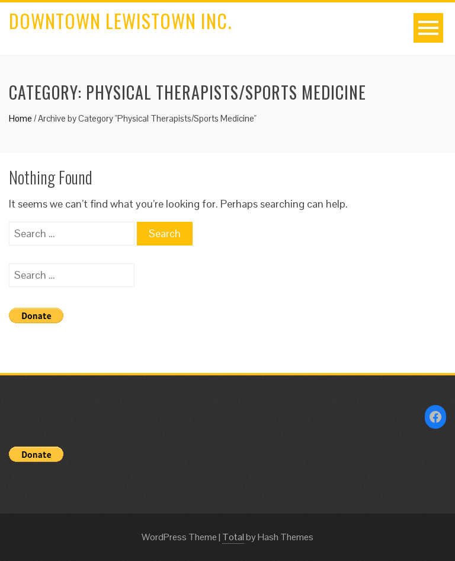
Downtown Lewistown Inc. (120, 20)
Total (233, 537)
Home (20, 118)
